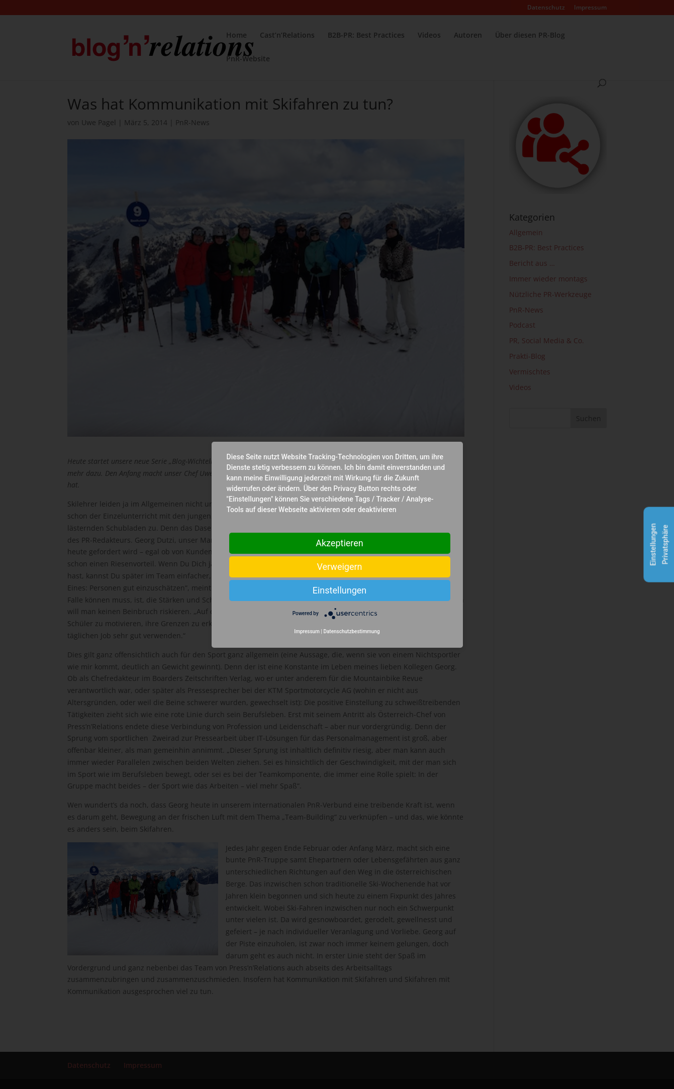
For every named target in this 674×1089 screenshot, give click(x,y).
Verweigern (339, 566)
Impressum (307, 631)
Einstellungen (339, 589)
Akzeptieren (339, 542)
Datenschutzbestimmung (351, 631)
